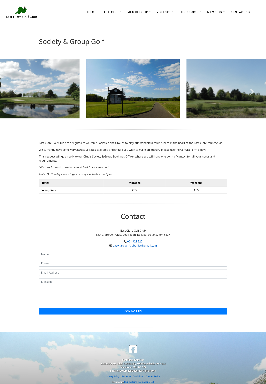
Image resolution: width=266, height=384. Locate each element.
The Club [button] (111, 12)
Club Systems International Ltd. (139, 382)
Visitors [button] (164, 12)
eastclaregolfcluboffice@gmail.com (135, 245)
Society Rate (48, 190)
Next (251, 90)
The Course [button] (189, 12)
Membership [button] (138, 12)
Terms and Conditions (132, 376)
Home (92, 12)
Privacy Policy (113, 376)
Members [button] (215, 12)
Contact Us (240, 12)
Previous (15, 90)
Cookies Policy (153, 376)
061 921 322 (134, 241)
